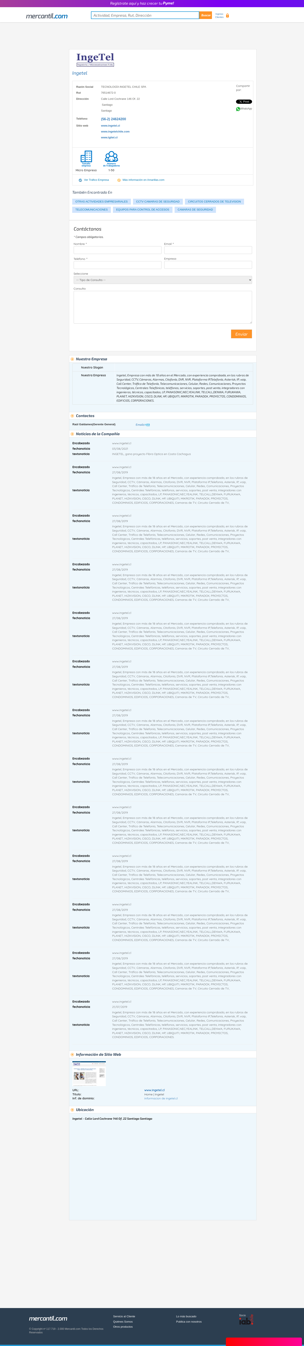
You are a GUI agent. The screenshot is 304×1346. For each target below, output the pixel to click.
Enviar (241, 333)
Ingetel (79, 73)
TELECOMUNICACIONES (91, 209)
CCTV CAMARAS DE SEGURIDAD (158, 201)
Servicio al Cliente (124, 1316)
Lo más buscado (186, 1316)
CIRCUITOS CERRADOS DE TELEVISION (214, 201)
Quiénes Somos (123, 1321)
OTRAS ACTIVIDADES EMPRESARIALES (101, 201)
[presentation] (106, 335)
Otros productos (123, 1326)
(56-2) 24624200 (113, 119)
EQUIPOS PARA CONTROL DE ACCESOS (142, 209)
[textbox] (151, 15)
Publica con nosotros (189, 1321)
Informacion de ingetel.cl (161, 1098)
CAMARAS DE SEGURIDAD (195, 209)
